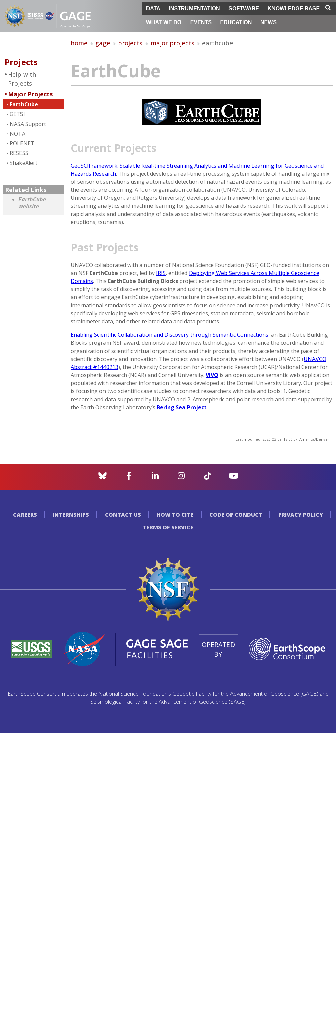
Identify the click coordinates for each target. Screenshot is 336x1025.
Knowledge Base (294, 8)
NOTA (17, 133)
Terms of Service (168, 527)
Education (236, 22)
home (79, 43)
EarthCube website (32, 203)
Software (243, 8)
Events (201, 22)
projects (130, 43)
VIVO (212, 375)
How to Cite (175, 514)
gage (102, 43)
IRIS (161, 273)
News (268, 22)
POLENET (22, 143)
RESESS (19, 153)
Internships (71, 514)
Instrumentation (194, 8)
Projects (21, 61)
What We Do (163, 22)
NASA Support (28, 124)
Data (153, 8)
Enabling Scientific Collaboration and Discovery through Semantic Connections (169, 334)
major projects (172, 43)
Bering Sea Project (182, 407)
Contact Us (123, 514)
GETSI (17, 114)
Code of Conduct (235, 514)
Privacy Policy (300, 514)
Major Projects (30, 94)
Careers (25, 514)
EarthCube (24, 104)
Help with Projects (22, 78)
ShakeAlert (23, 163)
